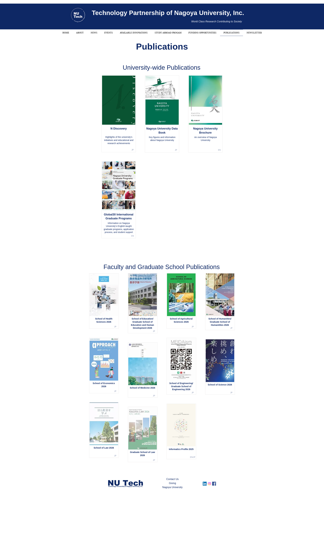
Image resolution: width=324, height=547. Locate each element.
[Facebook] (214, 484)
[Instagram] (209, 484)
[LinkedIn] (205, 484)
